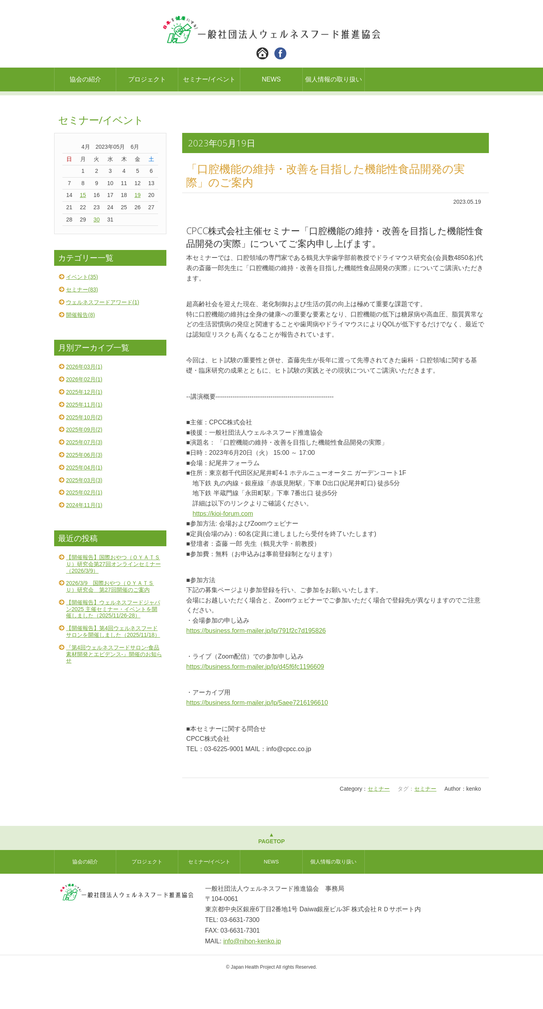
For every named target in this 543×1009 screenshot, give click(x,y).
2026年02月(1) (84, 409)
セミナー (379, 819)
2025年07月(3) (84, 472)
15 (83, 225)
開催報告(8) (80, 345)
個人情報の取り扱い (333, 79)
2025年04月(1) (84, 497)
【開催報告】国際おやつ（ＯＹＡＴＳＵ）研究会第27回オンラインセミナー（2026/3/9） (113, 594)
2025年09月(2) (84, 459)
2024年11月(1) (84, 535)
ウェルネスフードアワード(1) (102, 332)
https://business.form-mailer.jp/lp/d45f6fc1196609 (255, 696)
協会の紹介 (85, 79)
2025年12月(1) (84, 422)
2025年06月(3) (84, 485)
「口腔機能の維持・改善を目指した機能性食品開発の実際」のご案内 (325, 205)
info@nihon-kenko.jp (252, 971)
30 (97, 249)
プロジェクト (147, 79)
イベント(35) (82, 307)
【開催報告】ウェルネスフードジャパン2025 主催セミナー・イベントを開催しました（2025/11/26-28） (113, 639)
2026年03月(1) (84, 397)
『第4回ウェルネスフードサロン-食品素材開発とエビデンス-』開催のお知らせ (114, 684)
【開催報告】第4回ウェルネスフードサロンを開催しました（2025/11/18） (113, 661)
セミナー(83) (82, 319)
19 (137, 225)
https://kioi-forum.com (222, 543)
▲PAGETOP (271, 868)
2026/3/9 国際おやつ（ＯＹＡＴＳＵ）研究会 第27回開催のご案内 (110, 616)
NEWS (271, 79)
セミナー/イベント (209, 79)
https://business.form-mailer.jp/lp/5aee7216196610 (257, 732)
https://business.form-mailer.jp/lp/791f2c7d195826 (256, 660)
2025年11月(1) (84, 435)
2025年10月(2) (84, 447)
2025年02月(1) (84, 522)
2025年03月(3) (84, 510)
